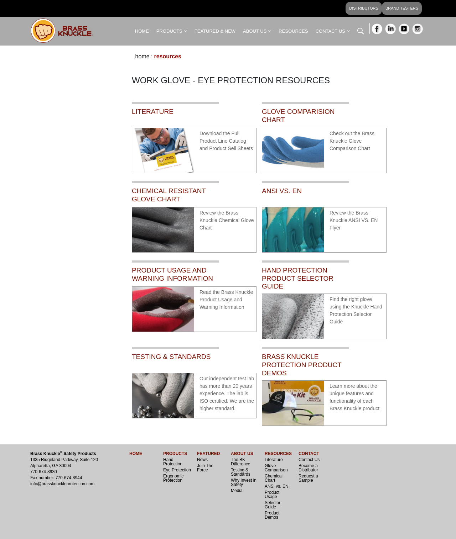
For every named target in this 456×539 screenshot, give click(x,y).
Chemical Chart (274, 478)
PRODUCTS (169, 31)
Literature (274, 459)
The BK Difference (240, 461)
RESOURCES (293, 31)
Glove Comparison (276, 467)
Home (142, 56)
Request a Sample (308, 478)
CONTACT (309, 453)
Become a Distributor (308, 467)
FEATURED (208, 453)
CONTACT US (330, 31)
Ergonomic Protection (173, 478)
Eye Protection (177, 469)
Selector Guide (272, 504)
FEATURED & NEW (215, 31)
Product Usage (272, 494)
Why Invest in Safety (243, 482)
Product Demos (272, 515)
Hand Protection (172, 461)
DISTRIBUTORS (363, 8)
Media (237, 490)
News (202, 459)
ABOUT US (254, 31)
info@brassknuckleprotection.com (62, 483)
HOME (142, 31)
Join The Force (205, 467)
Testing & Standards (240, 472)
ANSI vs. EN (277, 486)
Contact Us (309, 459)
